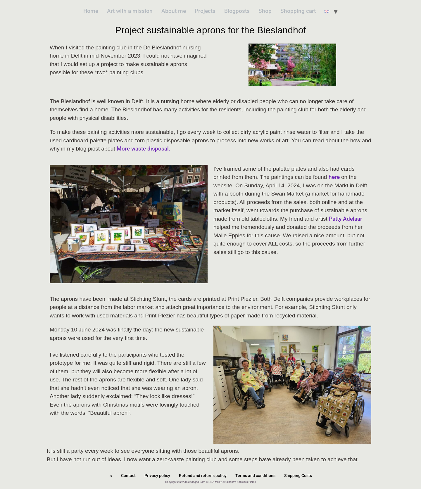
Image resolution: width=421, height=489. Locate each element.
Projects (205, 11)
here (334, 177)
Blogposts (237, 11)
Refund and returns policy (203, 475)
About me (173, 11)
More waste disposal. (143, 148)
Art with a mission (130, 11)
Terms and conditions (255, 475)
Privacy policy (157, 475)
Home (90, 11)
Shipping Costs (298, 475)
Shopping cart (298, 11)
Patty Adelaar (345, 218)
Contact (128, 475)
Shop (265, 11)
